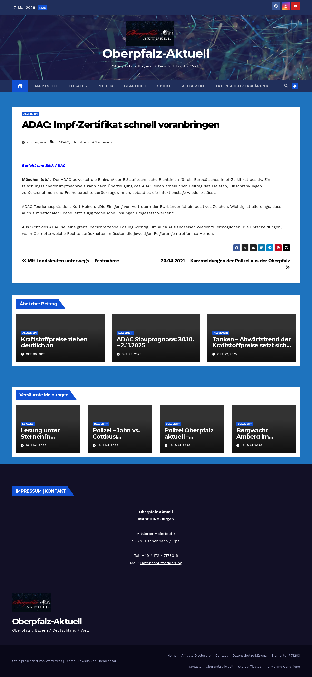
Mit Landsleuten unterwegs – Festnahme (70, 261)
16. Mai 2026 (36, 445)
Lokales (78, 86)
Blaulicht (135, 86)
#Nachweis (102, 142)
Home (171, 655)
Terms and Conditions (283, 666)
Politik (105, 86)
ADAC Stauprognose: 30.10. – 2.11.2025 (155, 342)
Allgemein (193, 86)
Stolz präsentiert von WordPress (37, 661)
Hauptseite (45, 86)
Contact (221, 655)
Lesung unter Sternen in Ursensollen (40, 436)
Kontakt (195, 666)
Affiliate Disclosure (196, 655)
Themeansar (106, 661)
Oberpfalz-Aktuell (156, 53)
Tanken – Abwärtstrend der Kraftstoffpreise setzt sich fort (251, 345)
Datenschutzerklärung (241, 86)
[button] (286, 86)
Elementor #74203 (286, 655)
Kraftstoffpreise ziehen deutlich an (54, 342)
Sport (164, 86)
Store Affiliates (249, 666)
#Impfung (80, 142)
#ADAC (62, 142)
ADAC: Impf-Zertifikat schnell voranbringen (120, 124)
